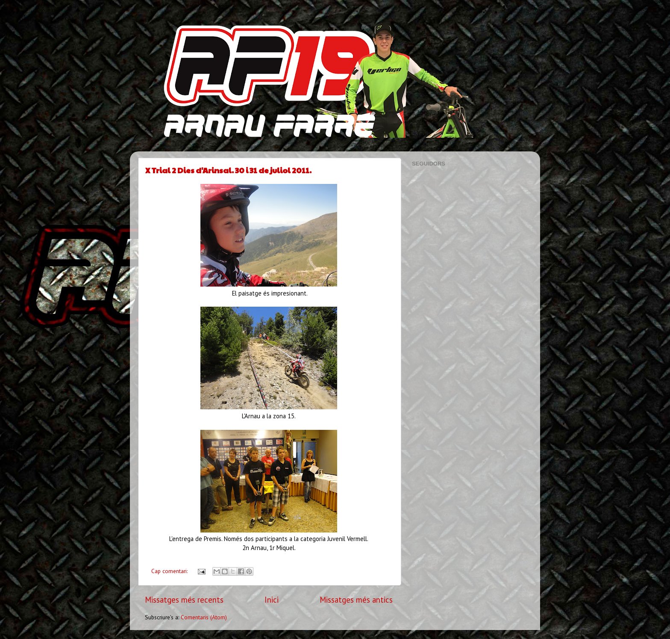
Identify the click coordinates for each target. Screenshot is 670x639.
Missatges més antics (356, 600)
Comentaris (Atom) (204, 617)
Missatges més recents (184, 600)
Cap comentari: (170, 571)
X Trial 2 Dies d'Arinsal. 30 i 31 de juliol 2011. (228, 170)
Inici (271, 600)
